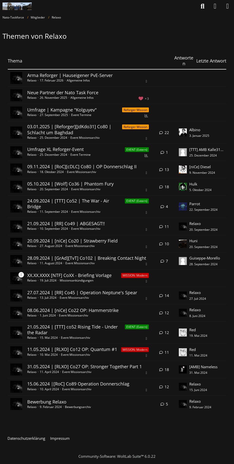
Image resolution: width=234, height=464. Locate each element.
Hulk (193, 184)
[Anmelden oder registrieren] (215, 6)
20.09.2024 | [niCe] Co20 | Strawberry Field (72, 241)
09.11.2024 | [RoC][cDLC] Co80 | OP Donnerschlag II (82, 167)
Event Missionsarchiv (85, 138)
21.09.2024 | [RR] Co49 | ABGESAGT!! (66, 223)
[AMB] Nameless (203, 366)
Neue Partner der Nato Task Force (62, 93)
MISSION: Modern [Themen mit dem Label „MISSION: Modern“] (135, 275)
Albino (194, 129)
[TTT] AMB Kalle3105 (206, 149)
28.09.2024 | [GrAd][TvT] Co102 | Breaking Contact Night (86, 258)
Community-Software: (117, 456)
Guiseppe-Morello (204, 258)
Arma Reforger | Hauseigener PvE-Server (70, 75)
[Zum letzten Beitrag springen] (183, 132)
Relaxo (31, 80)
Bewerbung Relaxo (46, 402)
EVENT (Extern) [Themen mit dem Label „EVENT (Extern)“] (136, 150)
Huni (193, 240)
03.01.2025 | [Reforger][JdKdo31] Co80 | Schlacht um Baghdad (69, 129)
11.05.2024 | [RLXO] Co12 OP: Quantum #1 (72, 349)
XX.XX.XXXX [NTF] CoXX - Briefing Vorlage (69, 275)
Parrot (194, 203)
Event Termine (81, 115)
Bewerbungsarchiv (78, 407)
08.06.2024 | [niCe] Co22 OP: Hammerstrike (73, 310)
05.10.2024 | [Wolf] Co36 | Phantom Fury (70, 184)
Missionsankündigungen (76, 280)
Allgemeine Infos (78, 80)
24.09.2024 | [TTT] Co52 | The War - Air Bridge (68, 204)
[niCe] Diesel (200, 166)
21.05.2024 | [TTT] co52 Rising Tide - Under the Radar (72, 330)
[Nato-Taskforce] (17, 6)
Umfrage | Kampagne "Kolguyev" (62, 110)
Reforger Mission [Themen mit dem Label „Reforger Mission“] (135, 110)
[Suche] (203, 6)
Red (192, 329)
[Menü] (228, 6)
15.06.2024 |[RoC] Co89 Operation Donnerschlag (78, 384)
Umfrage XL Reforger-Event (55, 149)
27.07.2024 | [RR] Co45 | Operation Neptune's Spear (82, 293)
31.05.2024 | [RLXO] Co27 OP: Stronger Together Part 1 (84, 367)
